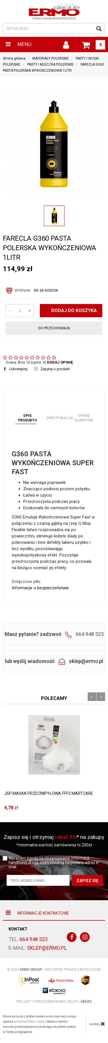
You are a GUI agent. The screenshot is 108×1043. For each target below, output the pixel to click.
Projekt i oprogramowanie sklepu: (54, 1002)
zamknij (97, 1024)
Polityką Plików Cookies (31, 1021)
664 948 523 (33, 939)
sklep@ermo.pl (86, 661)
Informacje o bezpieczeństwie (40, 587)
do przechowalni (54, 328)
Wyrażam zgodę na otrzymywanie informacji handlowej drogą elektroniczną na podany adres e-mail (54, 862)
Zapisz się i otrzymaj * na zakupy (54, 837)
